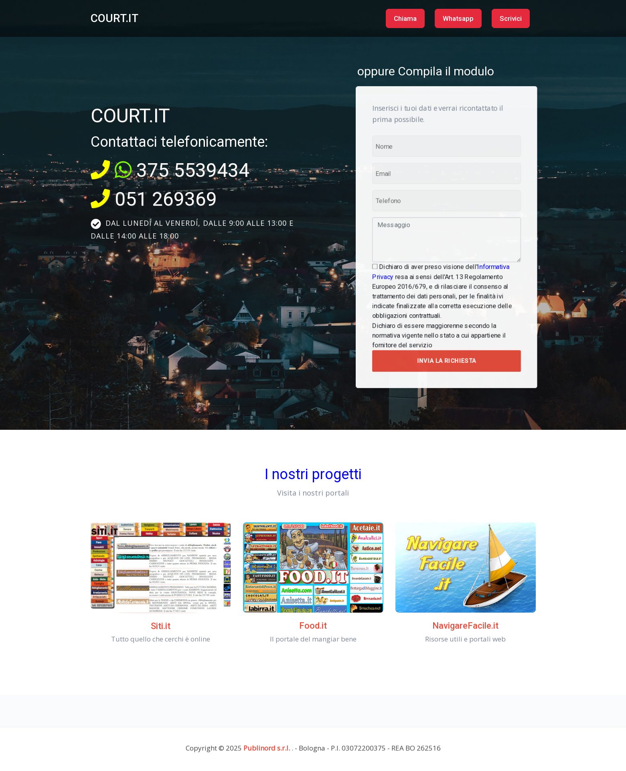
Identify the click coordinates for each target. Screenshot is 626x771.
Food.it (313, 626)
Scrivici (511, 18)
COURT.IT (114, 18)
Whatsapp (458, 18)
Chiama (405, 18)
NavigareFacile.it (465, 626)
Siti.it (160, 626)
